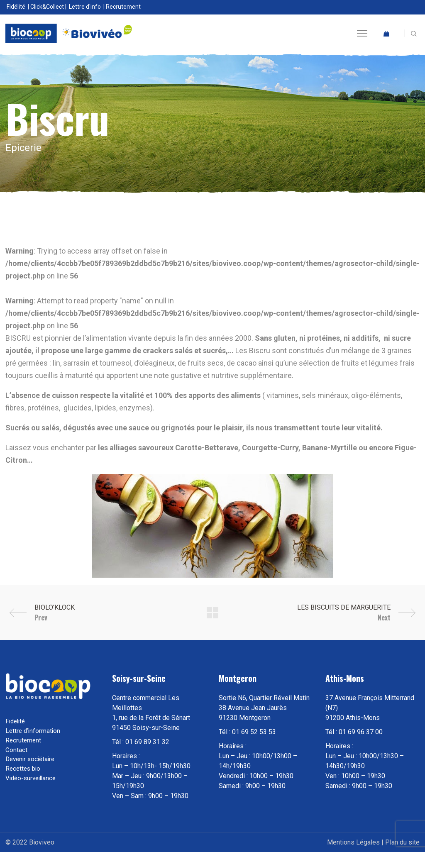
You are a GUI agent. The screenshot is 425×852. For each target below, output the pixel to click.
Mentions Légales (353, 842)
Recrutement (123, 6)
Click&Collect (47, 6)
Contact (16, 750)
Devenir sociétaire (29, 759)
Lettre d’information (32, 731)
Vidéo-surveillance (30, 778)
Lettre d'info (85, 6)
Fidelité (15, 721)
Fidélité (16, 6)
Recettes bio (22, 768)
